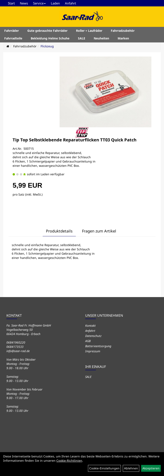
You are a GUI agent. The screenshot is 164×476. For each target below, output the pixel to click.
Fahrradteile (13, 38)
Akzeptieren (151, 468)
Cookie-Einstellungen (104, 468)
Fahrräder (11, 31)
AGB (88, 341)
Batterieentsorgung (98, 346)
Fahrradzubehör (123, 31)
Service (39, 3)
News (24, 3)
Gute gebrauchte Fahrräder (47, 31)
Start (11, 3)
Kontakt (90, 326)
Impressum (92, 351)
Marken (123, 38)
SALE (81, 38)
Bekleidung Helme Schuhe (50, 38)
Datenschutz (93, 336)
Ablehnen (131, 468)
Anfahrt (70, 3)
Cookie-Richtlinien (69, 461)
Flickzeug (47, 46)
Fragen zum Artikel (99, 231)
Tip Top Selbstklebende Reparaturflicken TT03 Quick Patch (74, 140)
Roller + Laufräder (89, 31)
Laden (55, 3)
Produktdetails (59, 231)
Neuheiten (101, 38)
